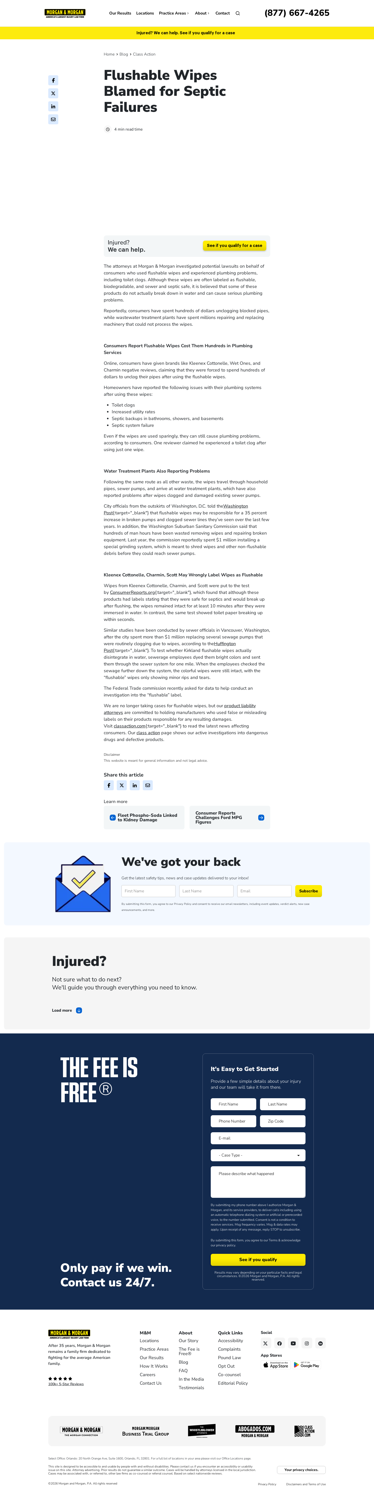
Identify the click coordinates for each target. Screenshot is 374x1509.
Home (109, 54)
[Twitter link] (266, 1361)
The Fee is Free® (189, 1369)
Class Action (144, 54)
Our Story (188, 1358)
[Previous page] (144, 835)
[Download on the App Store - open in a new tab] (276, 1382)
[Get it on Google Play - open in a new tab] (307, 1382)
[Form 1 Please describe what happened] (258, 1200)
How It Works (154, 1384)
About (202, 13)
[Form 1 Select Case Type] (258, 1173)
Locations (145, 13)
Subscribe (308, 909)
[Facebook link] (279, 1361)
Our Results (120, 13)
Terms (273, 1258)
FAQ (183, 1388)
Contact (223, 13)
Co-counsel (229, 1392)
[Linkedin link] (321, 1361)
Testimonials (191, 1405)
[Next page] (230, 835)
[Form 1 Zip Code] (283, 1139)
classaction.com (130, 744)
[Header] (65, 13)
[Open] (238, 13)
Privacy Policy (183, 922)
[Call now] (297, 13)
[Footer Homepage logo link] (85, 1351)
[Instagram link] (307, 1361)
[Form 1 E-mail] (258, 1156)
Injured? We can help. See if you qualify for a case (185, 33)
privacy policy (225, 1263)
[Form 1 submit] (258, 1278)
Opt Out (226, 1384)
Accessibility (230, 1358)
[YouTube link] (293, 1361)
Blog (124, 54)
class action (148, 750)
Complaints (229, 1367)
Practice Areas (174, 13)
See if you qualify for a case (234, 263)
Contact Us (151, 1401)
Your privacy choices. (301, 1487)
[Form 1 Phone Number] (233, 1139)
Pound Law (229, 1375)
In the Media (191, 1397)
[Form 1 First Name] (233, 1122)
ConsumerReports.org (132, 610)
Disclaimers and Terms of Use (306, 1502)
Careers (148, 1392)
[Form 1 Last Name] (283, 1122)
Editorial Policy (233, 1401)
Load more (62, 1028)
